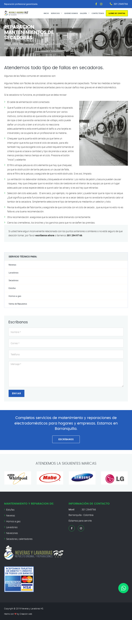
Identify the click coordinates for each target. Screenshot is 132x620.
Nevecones (12, 533)
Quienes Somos (71, 13)
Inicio (46, 13)
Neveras (12, 264)
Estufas (12, 288)
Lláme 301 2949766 (117, 13)
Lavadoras (13, 272)
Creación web (26, 613)
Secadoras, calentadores (19, 538)
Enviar (16, 393)
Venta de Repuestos (18, 303)
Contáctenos (98, 13)
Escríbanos (66, 439)
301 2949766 (121, 4)
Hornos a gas (15, 296)
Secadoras (13, 280)
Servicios (55, 13)
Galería (83, 13)
